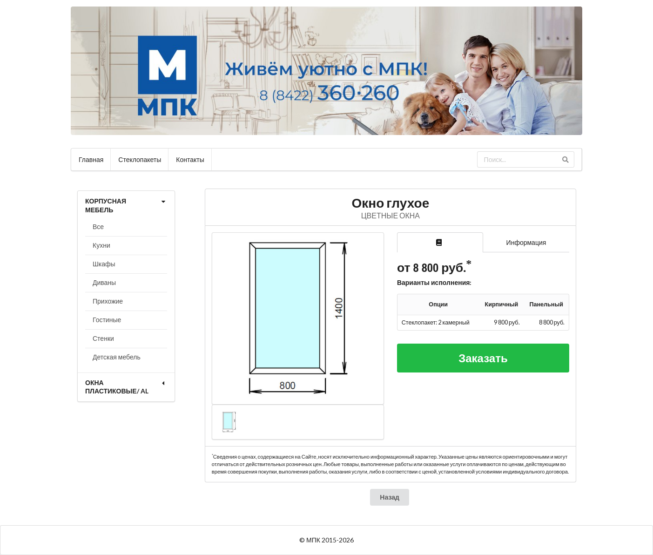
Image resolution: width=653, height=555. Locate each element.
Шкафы (104, 264)
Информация (526, 242)
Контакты (190, 159)
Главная (91, 159)
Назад (389, 497)
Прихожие (108, 301)
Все (98, 226)
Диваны (104, 282)
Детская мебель (117, 357)
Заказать (483, 358)
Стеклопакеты (139, 159)
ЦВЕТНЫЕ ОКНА (390, 215)
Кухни (101, 245)
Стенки (103, 338)
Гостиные (107, 320)
